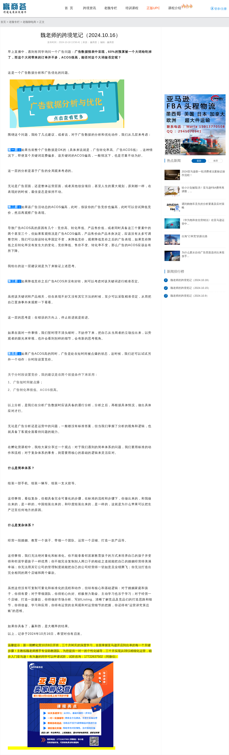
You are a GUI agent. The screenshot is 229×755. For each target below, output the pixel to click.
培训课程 (131, 8)
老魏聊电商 (29, 21)
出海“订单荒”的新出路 (194, 236)
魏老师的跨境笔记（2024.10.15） (190, 287)
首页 (3, 21)
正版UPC (153, 8)
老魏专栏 (110, 8)
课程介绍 (174, 8)
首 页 (69, 8)
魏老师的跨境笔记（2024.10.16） (190, 280)
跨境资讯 (89, 8)
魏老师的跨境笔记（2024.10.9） (189, 295)
